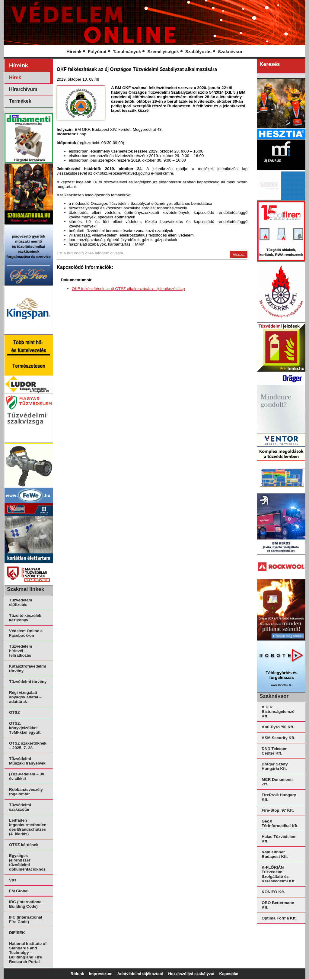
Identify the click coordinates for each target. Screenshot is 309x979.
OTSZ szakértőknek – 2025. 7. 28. (27, 745)
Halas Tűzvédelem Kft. (279, 838)
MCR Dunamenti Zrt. (277, 781)
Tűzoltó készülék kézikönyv (25, 617)
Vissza (238, 254)
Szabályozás (198, 51)
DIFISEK (17, 932)
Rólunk (77, 973)
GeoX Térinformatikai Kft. (280, 823)
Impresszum (101, 973)
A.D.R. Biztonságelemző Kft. (278, 711)
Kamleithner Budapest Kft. (275, 854)
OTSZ (14, 712)
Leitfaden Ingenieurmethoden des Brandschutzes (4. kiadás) (27, 827)
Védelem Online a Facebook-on (26, 633)
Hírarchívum (23, 89)
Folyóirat (97, 51)
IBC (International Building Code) (26, 904)
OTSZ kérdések (23, 844)
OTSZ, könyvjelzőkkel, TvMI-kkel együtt (24, 728)
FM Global (18, 891)
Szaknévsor (230, 51)
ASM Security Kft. (278, 738)
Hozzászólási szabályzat (191, 973)
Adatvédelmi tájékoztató (140, 973)
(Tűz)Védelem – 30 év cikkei (26, 776)
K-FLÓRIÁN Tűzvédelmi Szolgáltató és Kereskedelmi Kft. (279, 874)
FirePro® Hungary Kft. (279, 797)
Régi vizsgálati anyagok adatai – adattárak (25, 697)
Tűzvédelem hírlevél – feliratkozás (20, 651)
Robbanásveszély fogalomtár (26, 791)
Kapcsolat (229, 973)
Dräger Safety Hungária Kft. (275, 766)
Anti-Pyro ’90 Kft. (278, 727)
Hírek (15, 77)
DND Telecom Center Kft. (275, 750)
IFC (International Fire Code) (25, 919)
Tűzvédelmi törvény (27, 681)
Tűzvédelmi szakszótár (20, 807)
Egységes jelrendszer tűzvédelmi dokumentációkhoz (27, 862)
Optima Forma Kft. (279, 918)
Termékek (20, 101)
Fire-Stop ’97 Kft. (278, 810)
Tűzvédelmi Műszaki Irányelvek (27, 760)
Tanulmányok (127, 51)
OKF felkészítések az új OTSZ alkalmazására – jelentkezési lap (128, 288)
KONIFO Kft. (273, 892)
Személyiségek (163, 51)
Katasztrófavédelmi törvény (27, 668)
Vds (12, 880)
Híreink (73, 51)
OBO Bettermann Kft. (278, 905)
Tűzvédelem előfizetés (20, 602)
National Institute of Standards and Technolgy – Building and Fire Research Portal (27, 952)
